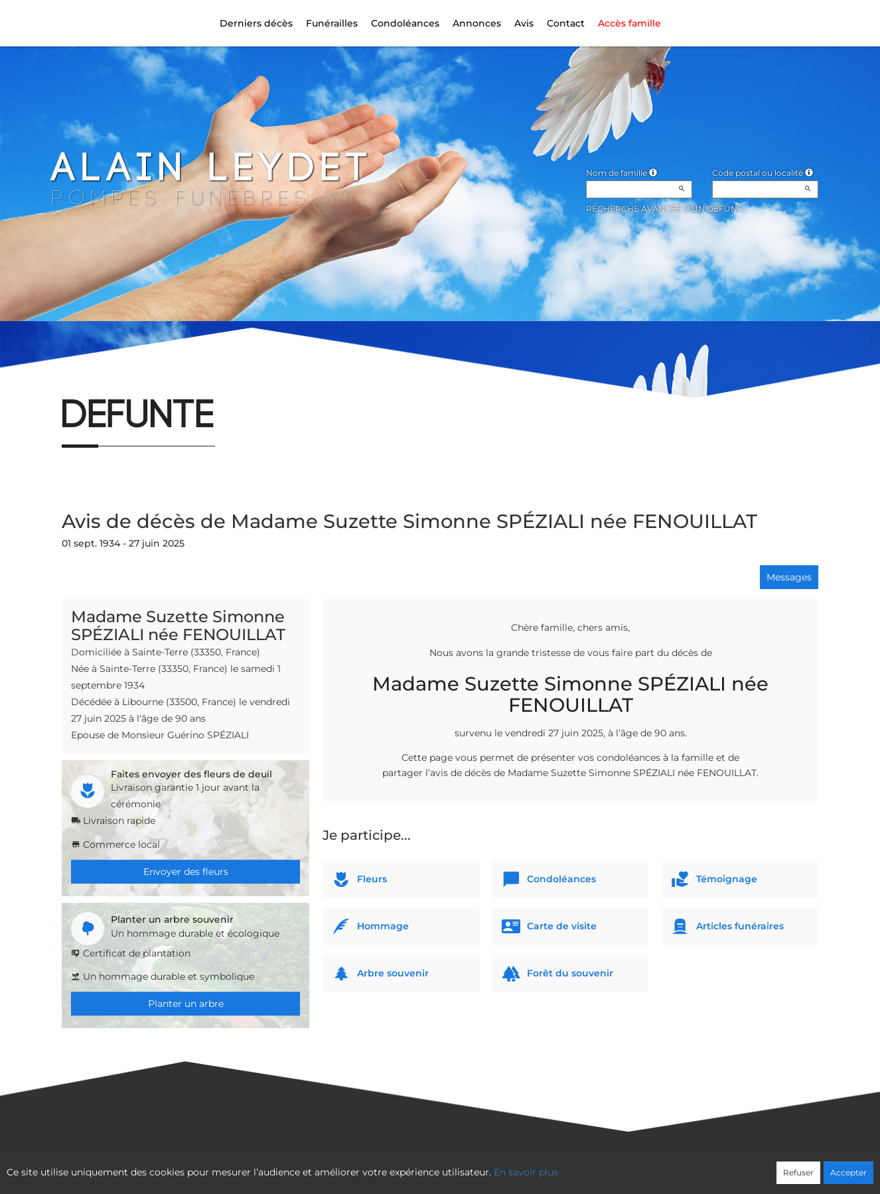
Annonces (477, 23)
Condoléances (405, 23)
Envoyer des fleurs (185, 872)
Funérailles (332, 23)
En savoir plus (526, 1172)
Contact (566, 23)
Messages (789, 577)
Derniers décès (256, 23)
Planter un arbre (186, 1004)
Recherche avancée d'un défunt (664, 209)
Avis (524, 23)
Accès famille (629, 23)
